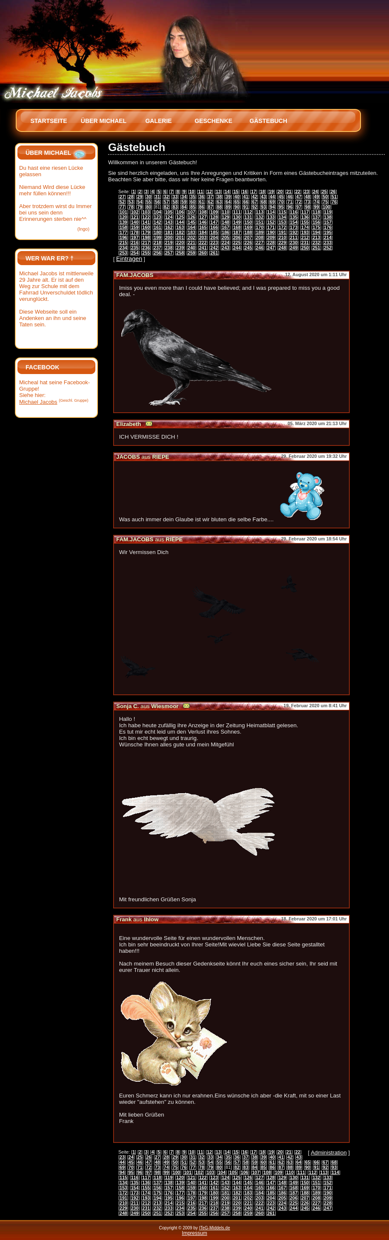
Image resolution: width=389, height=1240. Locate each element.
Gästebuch (268, 120)
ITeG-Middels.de (214, 1228)
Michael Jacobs (38, 402)
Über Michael (103, 120)
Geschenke (213, 120)
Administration (328, 1152)
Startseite (48, 120)
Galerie (158, 120)
